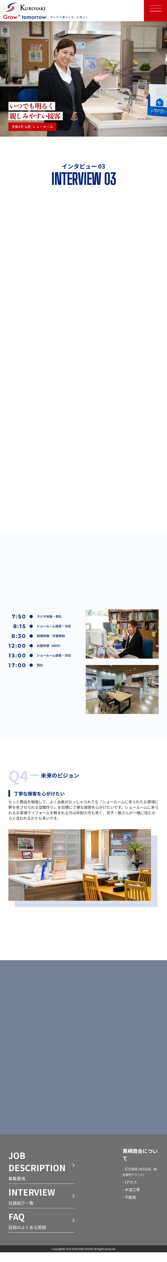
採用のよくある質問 (41, 1231)
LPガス (131, 1192)
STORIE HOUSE (140, 1181)
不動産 (130, 1207)
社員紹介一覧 (41, 1206)
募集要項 (41, 1176)
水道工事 (132, 1200)
